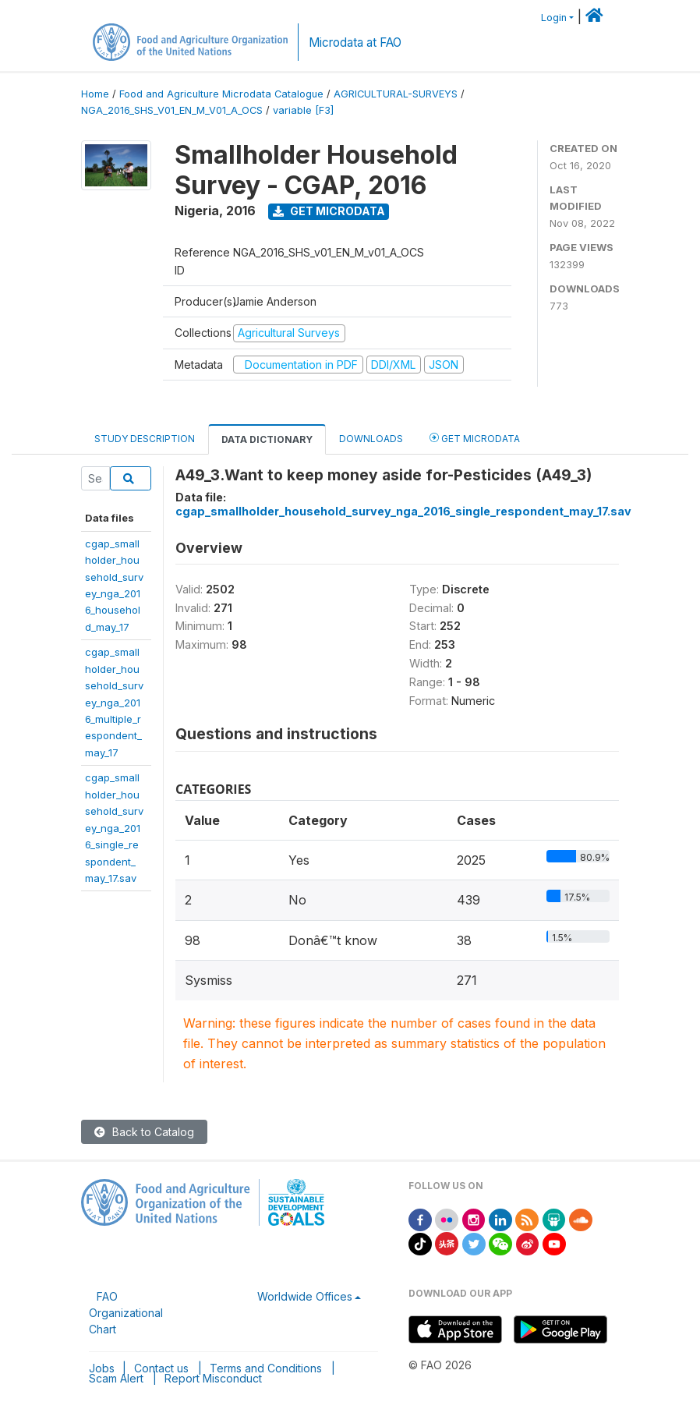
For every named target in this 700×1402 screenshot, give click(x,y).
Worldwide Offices (304, 1296)
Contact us (161, 1368)
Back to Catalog (144, 1131)
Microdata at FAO (355, 42)
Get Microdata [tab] (475, 437)
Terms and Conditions (266, 1368)
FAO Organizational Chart (126, 1313)
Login (554, 17)
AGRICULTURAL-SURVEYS (396, 94)
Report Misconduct (213, 1378)
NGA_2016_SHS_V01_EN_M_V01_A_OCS (172, 110)
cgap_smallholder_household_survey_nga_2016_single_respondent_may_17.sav (114, 827)
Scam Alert (116, 1378)
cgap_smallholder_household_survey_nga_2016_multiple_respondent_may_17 (114, 702)
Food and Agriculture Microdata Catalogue (221, 94)
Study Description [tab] (144, 438)
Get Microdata (329, 211)
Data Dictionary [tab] (267, 439)
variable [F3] (303, 110)
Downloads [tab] (371, 438)
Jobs (102, 1368)
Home (95, 94)
